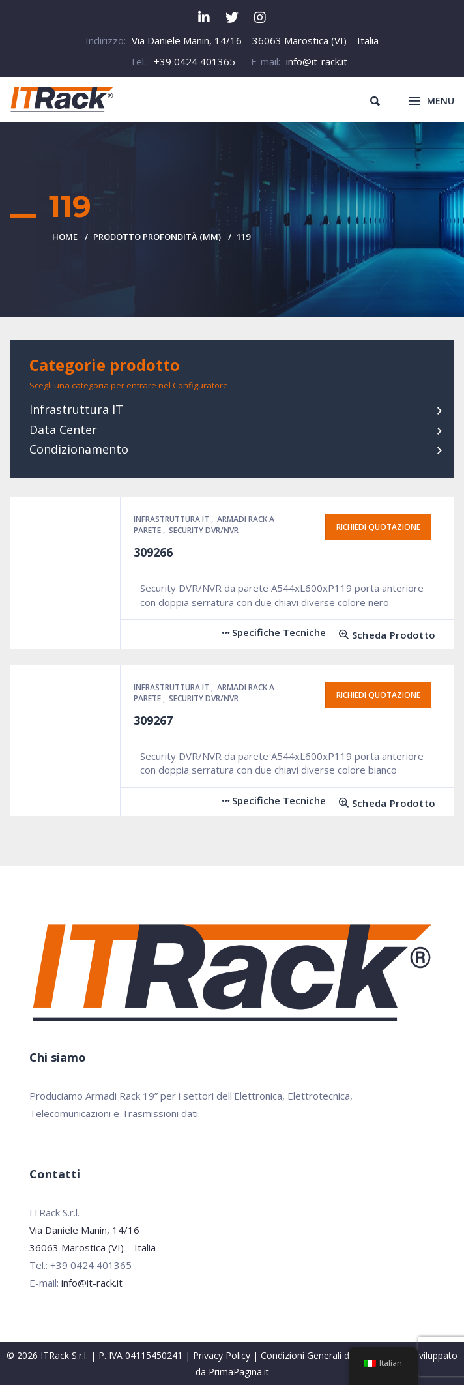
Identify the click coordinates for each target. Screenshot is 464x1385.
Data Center (63, 429)
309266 (153, 552)
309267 (153, 720)
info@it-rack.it (316, 61)
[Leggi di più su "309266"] (382, 635)
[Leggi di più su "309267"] (382, 803)
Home (65, 236)
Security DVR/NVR (204, 530)
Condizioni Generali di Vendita (323, 1355)
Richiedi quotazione (378, 526)
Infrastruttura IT (76, 409)
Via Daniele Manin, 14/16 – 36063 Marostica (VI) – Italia (255, 40)
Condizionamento (78, 449)
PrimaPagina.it (239, 1371)
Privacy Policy (221, 1355)
